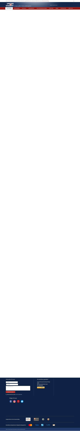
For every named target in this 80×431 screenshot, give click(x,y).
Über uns (7, 429)
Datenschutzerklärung (21, 429)
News (11, 429)
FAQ (13, 429)
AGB (24, 429)
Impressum (15, 429)
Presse (9, 429)
